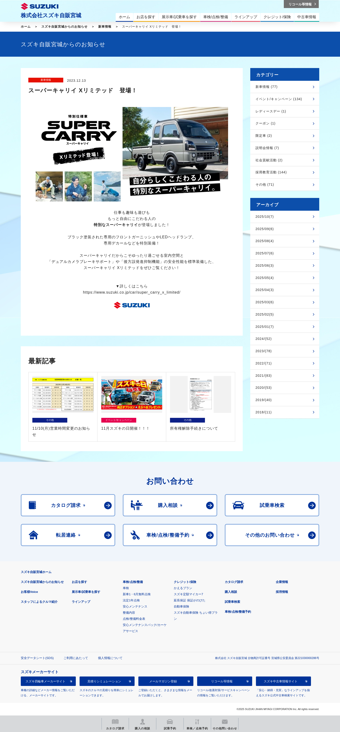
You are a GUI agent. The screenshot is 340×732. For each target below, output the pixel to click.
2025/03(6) (264, 302)
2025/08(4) (264, 241)
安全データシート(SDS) (37, 658)
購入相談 (231, 592)
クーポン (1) (265, 123)
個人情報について (110, 658)
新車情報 (104, 26)
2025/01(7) (264, 327)
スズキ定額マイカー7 (188, 594)
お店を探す (79, 582)
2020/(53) (263, 388)
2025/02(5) (264, 314)
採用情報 (282, 592)
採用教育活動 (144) (271, 172)
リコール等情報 (222, 681)
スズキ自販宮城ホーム (36, 572)
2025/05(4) (264, 278)
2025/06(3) (264, 265)
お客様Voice (29, 592)
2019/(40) (263, 400)
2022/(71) (263, 363)
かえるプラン (183, 588)
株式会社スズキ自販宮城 (51, 15)
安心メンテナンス (135, 606)
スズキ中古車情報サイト (281, 681)
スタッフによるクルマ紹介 (39, 602)
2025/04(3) (264, 290)
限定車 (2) (263, 135)
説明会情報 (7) (267, 148)
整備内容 (129, 612)
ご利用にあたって (76, 658)
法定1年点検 (131, 600)
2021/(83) (263, 375)
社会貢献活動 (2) (269, 160)
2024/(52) (263, 339)
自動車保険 (181, 606)
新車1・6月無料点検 (137, 594)
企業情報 (282, 582)
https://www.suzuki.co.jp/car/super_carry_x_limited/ (132, 292)
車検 (126, 588)
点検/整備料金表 (134, 619)
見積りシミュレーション (104, 681)
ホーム (26, 26)
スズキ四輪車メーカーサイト (45, 681)
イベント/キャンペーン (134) (278, 99)
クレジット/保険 (185, 582)
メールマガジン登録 (163, 681)
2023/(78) (263, 351)
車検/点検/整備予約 (238, 611)
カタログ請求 (234, 582)
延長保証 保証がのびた (189, 600)
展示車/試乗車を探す (86, 592)
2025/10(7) (264, 216)
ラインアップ (81, 602)
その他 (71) (264, 184)
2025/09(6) (264, 229)
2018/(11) (263, 412)
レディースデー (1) (270, 111)
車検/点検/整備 (133, 582)
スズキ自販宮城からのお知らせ (64, 26)
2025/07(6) (264, 253)
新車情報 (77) (266, 87)
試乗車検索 (232, 602)
